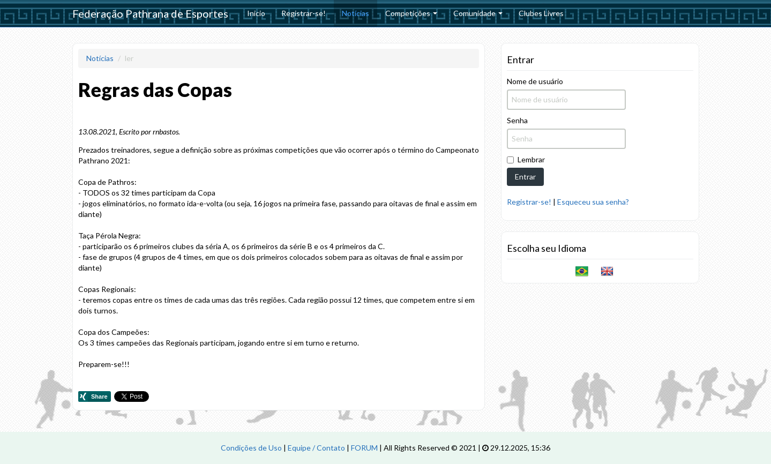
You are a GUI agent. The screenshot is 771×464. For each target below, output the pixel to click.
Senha (517, 120)
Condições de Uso (251, 447)
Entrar (525, 176)
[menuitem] (256, 13)
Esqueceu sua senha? (593, 201)
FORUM (364, 447)
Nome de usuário (535, 81)
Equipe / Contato (316, 447)
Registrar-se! (303, 13)
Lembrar (526, 159)
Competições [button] (411, 13)
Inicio (256, 13)
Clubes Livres (541, 13)
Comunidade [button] (478, 13)
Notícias (355, 13)
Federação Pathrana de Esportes (150, 13)
